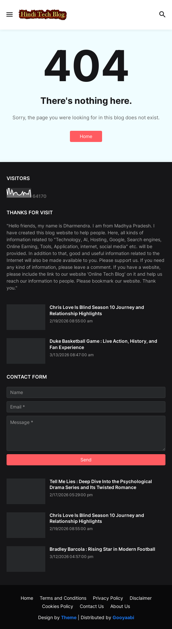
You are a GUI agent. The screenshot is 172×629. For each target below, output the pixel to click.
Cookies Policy (57, 606)
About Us (120, 606)
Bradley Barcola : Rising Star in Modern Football (102, 549)
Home (86, 136)
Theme (68, 617)
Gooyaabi (123, 617)
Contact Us (92, 606)
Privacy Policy (108, 598)
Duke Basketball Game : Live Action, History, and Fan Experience (103, 344)
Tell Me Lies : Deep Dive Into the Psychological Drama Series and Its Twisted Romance (101, 484)
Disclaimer (141, 598)
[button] (9, 14)
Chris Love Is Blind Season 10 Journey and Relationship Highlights (97, 310)
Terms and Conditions (63, 598)
